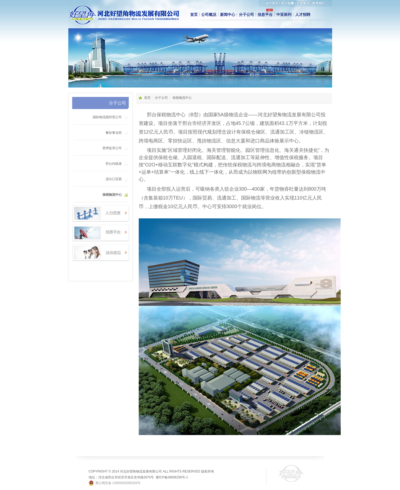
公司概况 (208, 14)
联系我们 (318, 3)
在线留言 (303, 3)
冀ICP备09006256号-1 (172, 477)
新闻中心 (227, 14)
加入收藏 (287, 3)
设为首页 (271, 3)
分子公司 (246, 14)
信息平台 (265, 14)
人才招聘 (302, 14)
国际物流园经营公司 (107, 117)
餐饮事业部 (114, 133)
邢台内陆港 (114, 164)
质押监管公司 (112, 148)
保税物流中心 (112, 195)
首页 (194, 14)
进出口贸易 (114, 179)
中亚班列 (283, 14)
